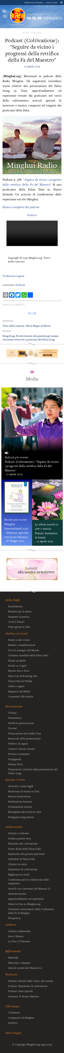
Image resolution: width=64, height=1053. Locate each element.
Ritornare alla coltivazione (23, 843)
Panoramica (14, 717)
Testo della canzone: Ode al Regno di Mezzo (27, 325)
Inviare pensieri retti (19, 838)
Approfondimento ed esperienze (26, 898)
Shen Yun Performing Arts (22, 676)
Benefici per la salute (20, 611)
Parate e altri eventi (19, 639)
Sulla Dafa (12, 600)
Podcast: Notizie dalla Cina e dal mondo (30, 981)
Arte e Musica (16, 936)
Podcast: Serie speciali (20, 991)
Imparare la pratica (18, 616)
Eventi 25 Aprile (17, 660)
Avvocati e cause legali (20, 786)
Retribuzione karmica (20, 801)
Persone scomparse (19, 753)
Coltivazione (13, 827)
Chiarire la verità (17, 864)
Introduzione (15, 606)
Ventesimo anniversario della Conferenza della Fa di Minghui (31, 910)
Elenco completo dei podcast (21, 207)
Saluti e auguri (16, 686)
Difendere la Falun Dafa (21, 859)
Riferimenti (13, 951)
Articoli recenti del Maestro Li (25, 967)
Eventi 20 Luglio (17, 665)
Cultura (10, 925)
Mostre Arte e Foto (18, 670)
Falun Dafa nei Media (20, 681)
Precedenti (8, 321)
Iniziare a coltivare (18, 833)
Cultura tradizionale (19, 931)
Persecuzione (14, 706)
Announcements (17, 893)
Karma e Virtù (15, 780)
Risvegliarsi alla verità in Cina (24, 811)
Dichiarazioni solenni (20, 806)
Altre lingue (13, 1033)
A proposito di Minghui (21, 1017)
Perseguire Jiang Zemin (21, 817)
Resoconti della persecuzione (24, 738)
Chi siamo (12, 1006)
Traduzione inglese (13, 276)
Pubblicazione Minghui (34, 3)
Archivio (12, 1022)
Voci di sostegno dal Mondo (23, 650)
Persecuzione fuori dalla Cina (24, 733)
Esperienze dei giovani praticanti (26, 853)
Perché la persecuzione (21, 723)
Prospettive (14, 918)
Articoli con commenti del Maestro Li (29, 888)
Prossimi (7, 331)
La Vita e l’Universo (19, 941)
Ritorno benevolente (19, 796)
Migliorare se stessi (19, 874)
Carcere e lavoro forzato (21, 748)
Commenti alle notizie (20, 696)
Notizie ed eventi (16, 633)
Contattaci (14, 1012)
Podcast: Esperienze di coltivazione (27, 986)
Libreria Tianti (52, 3)
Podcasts (36, 32)
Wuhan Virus (15, 764)
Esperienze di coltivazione (23, 869)
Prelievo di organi (18, 743)
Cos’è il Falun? (16, 621)
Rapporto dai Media (19, 691)
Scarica (32, 215)
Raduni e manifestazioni (21, 645)
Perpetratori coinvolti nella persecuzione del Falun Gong (33, 771)
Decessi (12, 728)
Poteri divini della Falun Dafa (24, 848)
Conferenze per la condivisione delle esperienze (28, 881)
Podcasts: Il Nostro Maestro (23, 996)
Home (26, 32)
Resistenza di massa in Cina (23, 791)
